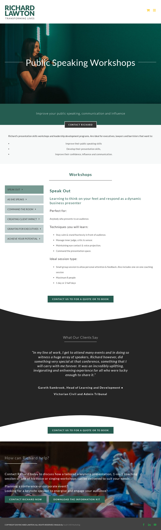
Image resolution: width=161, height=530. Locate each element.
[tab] (24, 189)
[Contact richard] (81, 430)
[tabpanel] (103, 236)
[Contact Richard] (26, 499)
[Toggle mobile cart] (148, 10)
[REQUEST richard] (77, 499)
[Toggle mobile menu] (154, 10)
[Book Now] (81, 299)
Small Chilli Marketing (71, 525)
